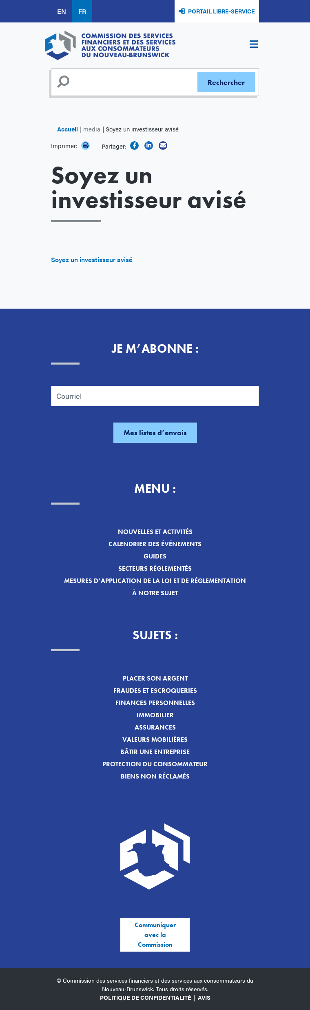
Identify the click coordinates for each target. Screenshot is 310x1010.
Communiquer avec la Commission (155, 935)
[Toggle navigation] (253, 45)
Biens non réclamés (155, 776)
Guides (155, 556)
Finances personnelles (155, 703)
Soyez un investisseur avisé (92, 259)
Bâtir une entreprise (155, 751)
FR (82, 11)
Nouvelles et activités (155, 531)
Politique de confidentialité (145, 997)
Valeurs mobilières (155, 739)
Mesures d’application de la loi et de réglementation (155, 580)
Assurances (155, 727)
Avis (204, 997)
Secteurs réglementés (155, 568)
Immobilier (155, 715)
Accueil (67, 129)
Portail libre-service (221, 11)
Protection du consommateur (155, 764)
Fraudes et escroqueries (155, 690)
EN (61, 11)
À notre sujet (155, 593)
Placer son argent (155, 678)
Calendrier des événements (155, 544)
